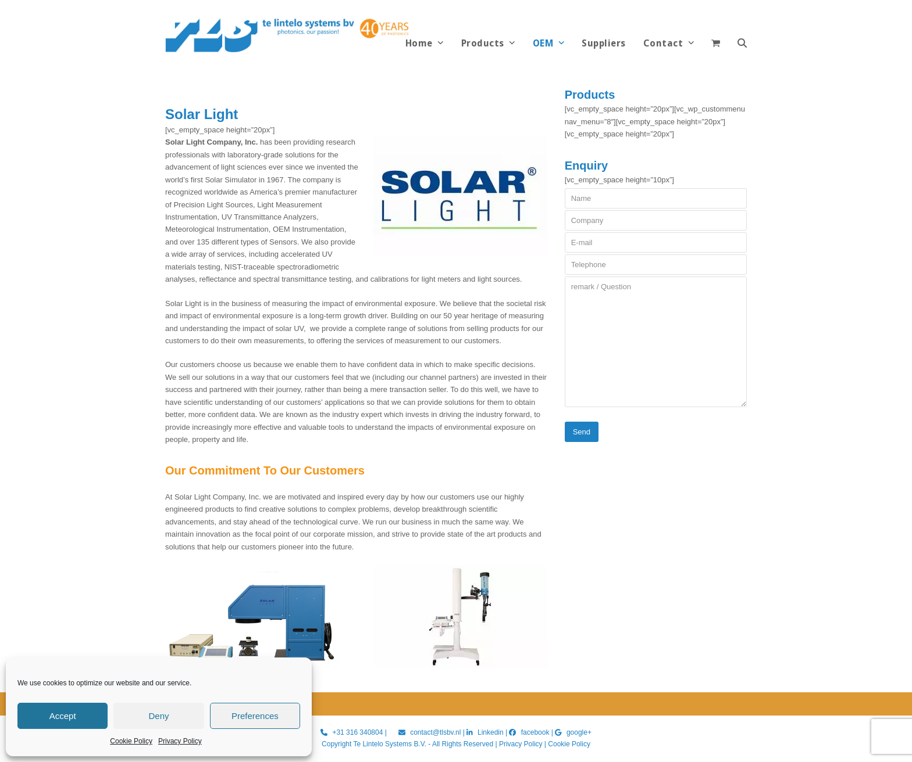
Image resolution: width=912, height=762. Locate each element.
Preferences (255, 716)
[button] (742, 43)
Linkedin (491, 732)
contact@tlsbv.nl (436, 732)
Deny (158, 716)
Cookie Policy (131, 741)
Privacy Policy (180, 741)
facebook (535, 732)
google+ (579, 732)
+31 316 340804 (357, 732)
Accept (62, 716)
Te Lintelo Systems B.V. (389, 744)
